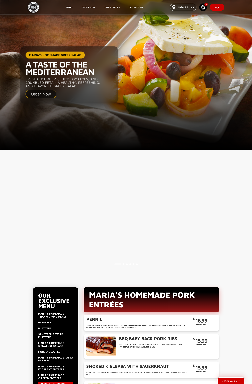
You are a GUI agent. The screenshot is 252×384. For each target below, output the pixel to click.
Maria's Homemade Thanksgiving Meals (52, 315)
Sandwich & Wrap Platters (50, 336)
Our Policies (112, 7)
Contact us (136, 7)
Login (217, 7)
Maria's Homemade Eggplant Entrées (51, 368)
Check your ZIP (231, 380)
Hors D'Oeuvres (49, 351)
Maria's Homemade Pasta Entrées (55, 359)
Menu (69, 7)
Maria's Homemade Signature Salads (51, 344)
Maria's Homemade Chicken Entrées (51, 377)
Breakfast (45, 322)
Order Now (88, 7)
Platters (44, 328)
